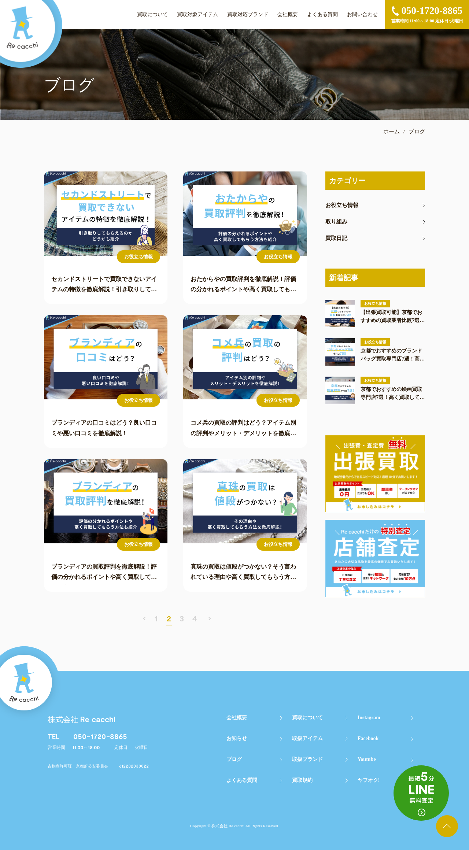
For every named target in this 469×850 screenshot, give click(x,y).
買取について (152, 14)
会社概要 (287, 14)
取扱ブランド (307, 759)
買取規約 (302, 780)
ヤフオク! (369, 780)
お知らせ (236, 738)
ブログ (234, 759)
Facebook (368, 738)
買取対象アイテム (197, 14)
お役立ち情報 (341, 205)
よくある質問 (322, 14)
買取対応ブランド (247, 14)
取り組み (336, 222)
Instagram (369, 717)
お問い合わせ (362, 14)
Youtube (367, 759)
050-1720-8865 (100, 736)
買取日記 (336, 238)
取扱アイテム (307, 738)
